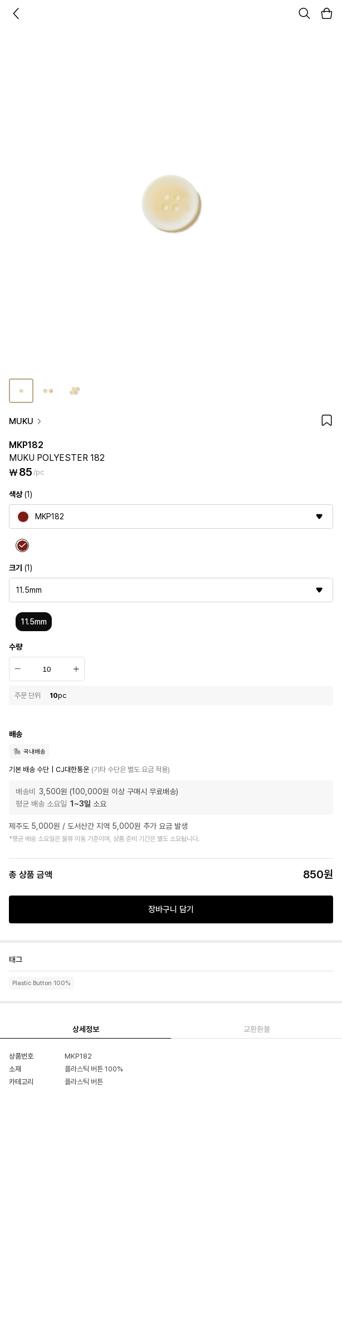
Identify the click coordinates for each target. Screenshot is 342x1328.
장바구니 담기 (171, 909)
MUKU (25, 421)
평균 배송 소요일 (41, 803)
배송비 (26, 791)
